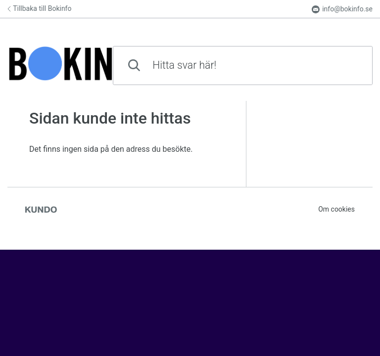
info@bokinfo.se (342, 9)
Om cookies (336, 209)
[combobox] (242, 65)
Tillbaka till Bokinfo (39, 8)
